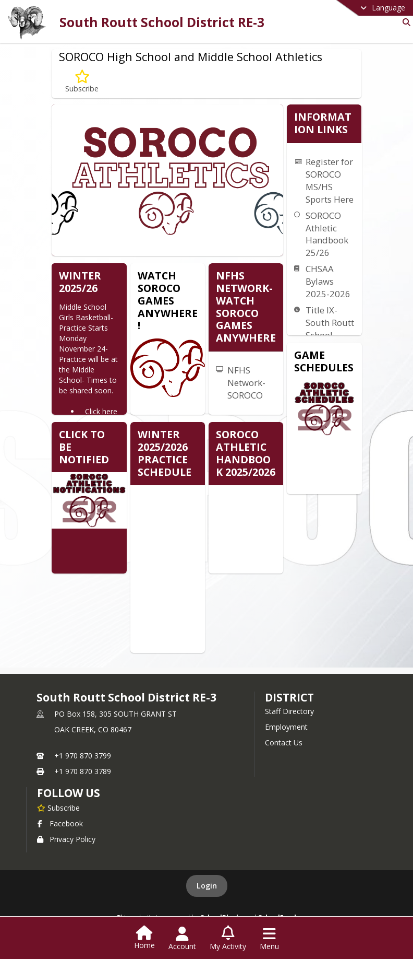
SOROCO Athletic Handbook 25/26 (327, 234)
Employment (286, 727)
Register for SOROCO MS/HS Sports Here (330, 180)
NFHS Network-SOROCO (246, 382)
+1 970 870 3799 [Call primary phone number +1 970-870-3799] (82, 756)
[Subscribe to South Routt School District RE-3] (58, 807)
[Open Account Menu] (182, 939)
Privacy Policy (66, 839)
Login (207, 886)
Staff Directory (289, 711)
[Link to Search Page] (404, 22)
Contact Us (283, 742)
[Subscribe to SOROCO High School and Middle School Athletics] (82, 81)
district (289, 697)
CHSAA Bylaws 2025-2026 (328, 281)
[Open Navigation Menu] (269, 939)
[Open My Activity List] (228, 939)
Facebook (60, 823)
